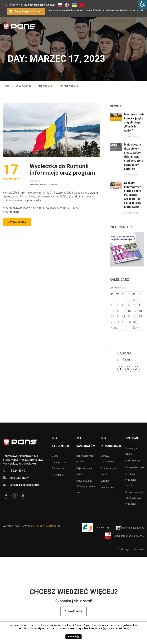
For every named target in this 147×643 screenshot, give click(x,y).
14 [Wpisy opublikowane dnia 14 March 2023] (118, 310)
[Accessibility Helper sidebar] (142, 4)
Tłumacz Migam (103, 527)
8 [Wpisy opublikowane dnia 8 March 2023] (123, 305)
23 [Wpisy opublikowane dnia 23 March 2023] (129, 316)
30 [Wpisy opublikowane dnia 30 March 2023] (129, 322)
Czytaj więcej (17, 221)
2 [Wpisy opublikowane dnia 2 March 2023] (128, 299)
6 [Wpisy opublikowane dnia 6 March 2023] (112, 305)
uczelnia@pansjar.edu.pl (41, 4)
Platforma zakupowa (130, 527)
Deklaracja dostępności (131, 549)
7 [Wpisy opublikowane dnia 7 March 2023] (117, 305)
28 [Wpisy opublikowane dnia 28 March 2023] (118, 322)
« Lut (114, 327)
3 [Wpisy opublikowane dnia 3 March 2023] (134, 299)
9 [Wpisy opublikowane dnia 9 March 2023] (128, 305)
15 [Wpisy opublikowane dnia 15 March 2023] (123, 310)
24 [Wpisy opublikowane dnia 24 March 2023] (134, 316)
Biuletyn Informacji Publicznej (124, 535)
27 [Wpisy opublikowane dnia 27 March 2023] (112, 322)
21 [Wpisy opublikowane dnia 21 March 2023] (118, 316)
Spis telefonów (19, 477)
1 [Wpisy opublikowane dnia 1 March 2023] (123, 299)
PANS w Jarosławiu (46, 526)
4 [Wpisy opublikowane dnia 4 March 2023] (139, 299)
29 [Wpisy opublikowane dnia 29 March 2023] (123, 322)
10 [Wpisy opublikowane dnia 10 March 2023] (134, 305)
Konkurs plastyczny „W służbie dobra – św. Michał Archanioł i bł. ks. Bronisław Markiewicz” (134, 194)
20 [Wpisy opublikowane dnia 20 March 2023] (112, 316)
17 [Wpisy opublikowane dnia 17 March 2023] (134, 310)
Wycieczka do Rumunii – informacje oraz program (62, 169)
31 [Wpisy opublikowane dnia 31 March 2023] (134, 322)
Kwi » (136, 327)
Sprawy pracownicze (44, 184)
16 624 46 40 (15, 4)
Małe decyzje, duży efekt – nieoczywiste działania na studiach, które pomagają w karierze (133, 156)
